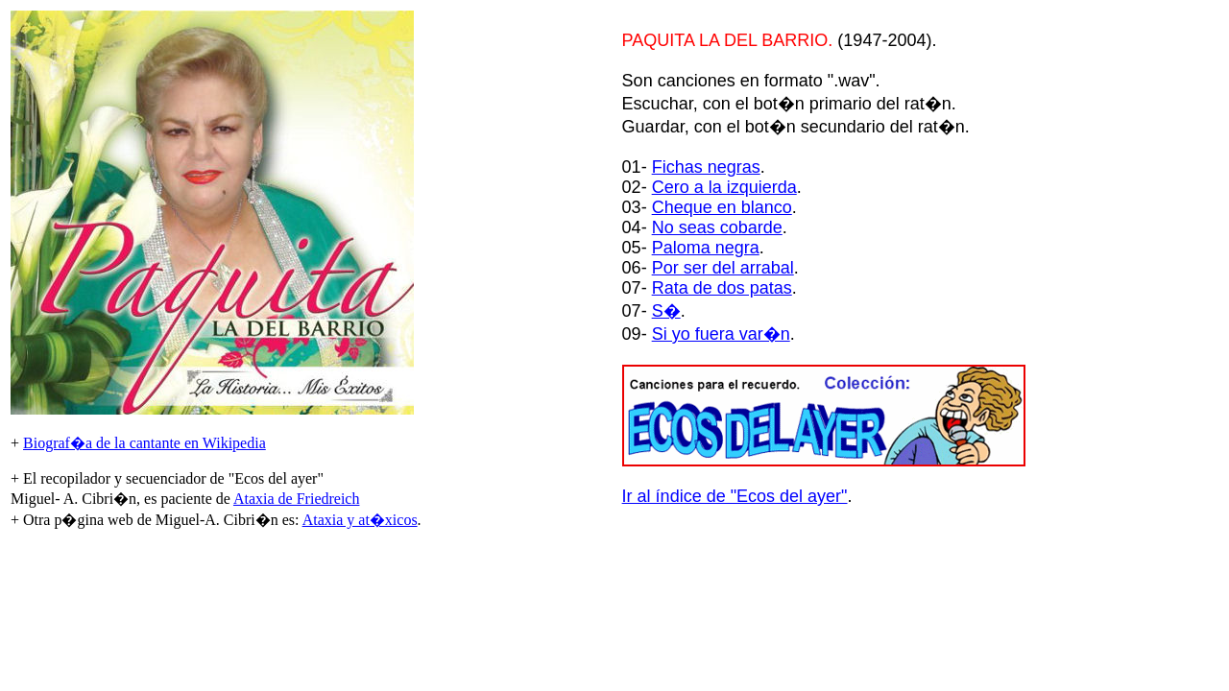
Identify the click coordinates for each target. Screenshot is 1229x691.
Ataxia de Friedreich (296, 498)
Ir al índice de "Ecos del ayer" (735, 496)
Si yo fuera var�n (721, 334)
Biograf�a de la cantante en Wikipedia (144, 443)
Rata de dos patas (722, 288)
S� (666, 311)
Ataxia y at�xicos (360, 520)
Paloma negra (705, 247)
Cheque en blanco (722, 207)
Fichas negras (706, 167)
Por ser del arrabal (723, 267)
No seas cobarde (717, 227)
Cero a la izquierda (724, 187)
